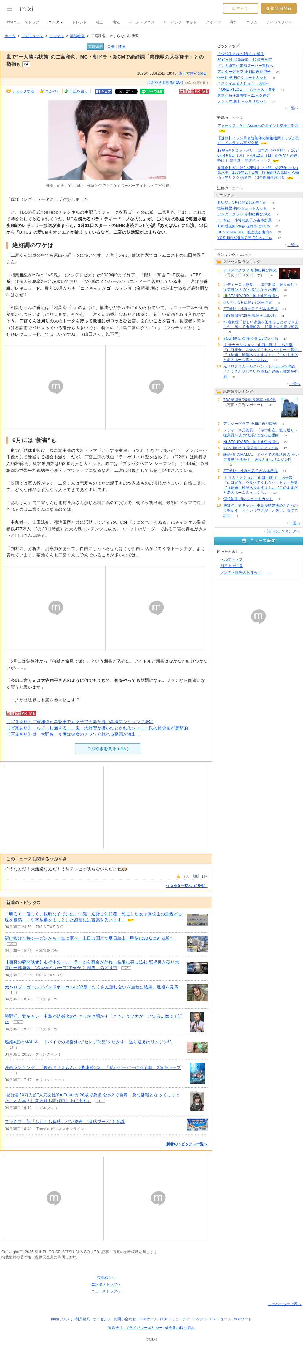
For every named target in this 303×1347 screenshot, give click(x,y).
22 (279, 232)
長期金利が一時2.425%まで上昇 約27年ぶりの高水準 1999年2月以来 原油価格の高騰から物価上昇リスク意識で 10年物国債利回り (258, 173)
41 (276, 226)
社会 (99, 22)
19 (273, 101)
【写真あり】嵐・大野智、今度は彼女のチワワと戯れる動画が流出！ (73, 734)
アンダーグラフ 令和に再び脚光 (244, 72)
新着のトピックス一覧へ (187, 1144)
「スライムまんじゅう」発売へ (243, 83)
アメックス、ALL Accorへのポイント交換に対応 (258, 126)
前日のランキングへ (283, 531)
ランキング (226, 255)
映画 (122, 47)
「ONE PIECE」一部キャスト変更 (246, 89)
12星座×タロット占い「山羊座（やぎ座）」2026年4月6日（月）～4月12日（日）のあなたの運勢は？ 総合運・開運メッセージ (257, 155)
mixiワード (243, 1319)
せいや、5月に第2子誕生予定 (242, 202)
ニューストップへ (106, 1291)
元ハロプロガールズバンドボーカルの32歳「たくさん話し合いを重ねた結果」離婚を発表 (91, 987)
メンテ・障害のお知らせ (240, 572)
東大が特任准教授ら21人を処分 (243, 95)
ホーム (10, 36)
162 (276, 83)
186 (271, 54)
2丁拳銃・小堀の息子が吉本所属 (244, 220)
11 (278, 220)
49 (282, 89)
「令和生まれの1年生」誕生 (240, 54)
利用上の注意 (231, 566)
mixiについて (62, 1319)
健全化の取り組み (180, 1328)
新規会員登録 (279, 8)
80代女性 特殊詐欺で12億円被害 (244, 60)
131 (280, 65)
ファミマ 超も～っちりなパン (242, 101)
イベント (199, 1319)
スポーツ (213, 22)
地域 (116, 22)
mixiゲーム (149, 1319)
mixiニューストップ (22, 22)
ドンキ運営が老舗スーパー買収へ (245, 66)
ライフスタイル (279, 22)
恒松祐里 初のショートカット (242, 77)
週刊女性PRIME (192, 73)
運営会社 (115, 1328)
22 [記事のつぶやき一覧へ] (126, 968)
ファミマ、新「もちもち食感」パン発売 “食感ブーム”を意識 (65, 1121)
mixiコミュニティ (175, 1319)
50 (277, 95)
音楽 (111, 47)
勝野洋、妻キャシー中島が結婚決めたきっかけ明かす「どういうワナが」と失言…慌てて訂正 (260, 510)
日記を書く (78, 91)
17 (279, 238)
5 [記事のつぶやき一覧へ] (11, 992)
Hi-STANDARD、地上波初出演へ (245, 232)
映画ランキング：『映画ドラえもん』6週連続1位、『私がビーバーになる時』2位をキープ (93, 1067)
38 (277, 214)
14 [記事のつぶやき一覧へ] (11, 1047)
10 (275, 360)
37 (277, 71)
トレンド (79, 22)
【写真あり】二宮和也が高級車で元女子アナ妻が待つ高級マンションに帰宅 (79, 721)
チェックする (23, 91)
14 (230, 464)
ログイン (240, 8)
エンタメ (55, 22)
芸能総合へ (106, 1277)
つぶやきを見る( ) (165, 82)
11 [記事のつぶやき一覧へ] (100, 1101)
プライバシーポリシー (144, 1328)
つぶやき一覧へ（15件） (187, 886)
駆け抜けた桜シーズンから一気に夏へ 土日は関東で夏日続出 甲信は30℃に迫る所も (89, 938)
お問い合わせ (125, 1319)
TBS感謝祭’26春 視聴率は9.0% (243, 226)
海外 (233, 22)
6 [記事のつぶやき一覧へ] (18, 1022)
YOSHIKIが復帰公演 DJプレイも (244, 238)
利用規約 (82, 1319)
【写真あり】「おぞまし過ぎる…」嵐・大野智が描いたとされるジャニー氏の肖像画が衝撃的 (97, 727)
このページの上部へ (285, 1304)
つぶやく (52, 91)
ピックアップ (228, 46)
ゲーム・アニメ (142, 22)
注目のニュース (230, 188)
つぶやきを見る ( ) (108, 748)
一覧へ (293, 108)
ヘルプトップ (231, 559)
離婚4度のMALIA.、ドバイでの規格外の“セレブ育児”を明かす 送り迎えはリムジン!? (88, 1042)
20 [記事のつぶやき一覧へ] (11, 944)
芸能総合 (77, 36)
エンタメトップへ (106, 1284)
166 (278, 59)
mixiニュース (32, 36)
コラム (252, 22)
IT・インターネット (180, 22)
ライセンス (102, 1319)
